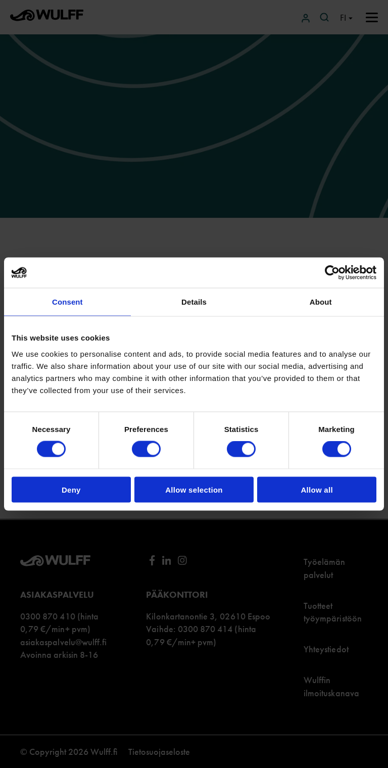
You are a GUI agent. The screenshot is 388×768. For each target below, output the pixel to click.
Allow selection (194, 489)
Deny (71, 489)
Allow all (317, 489)
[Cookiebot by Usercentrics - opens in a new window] (332, 272)
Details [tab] (194, 302)
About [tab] (321, 302)
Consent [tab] (67, 302)
